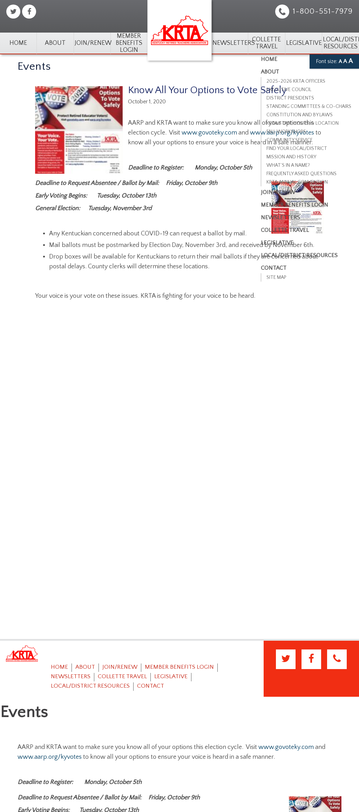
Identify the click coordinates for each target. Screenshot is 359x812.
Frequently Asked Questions (301, 174)
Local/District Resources (340, 43)
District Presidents (290, 98)
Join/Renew (92, 43)
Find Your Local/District (296, 148)
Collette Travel (266, 43)
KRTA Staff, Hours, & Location (302, 123)
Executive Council (288, 89)
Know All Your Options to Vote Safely (207, 90)
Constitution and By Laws (299, 115)
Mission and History (291, 157)
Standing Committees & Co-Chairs (308, 106)
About (55, 43)
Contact (150, 686)
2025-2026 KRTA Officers (295, 81)
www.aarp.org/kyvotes (50, 757)
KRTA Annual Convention (297, 182)
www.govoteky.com (209, 132)
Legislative (303, 43)
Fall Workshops (286, 132)
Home (18, 43)
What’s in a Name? (288, 165)
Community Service (289, 140)
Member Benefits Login (129, 43)
